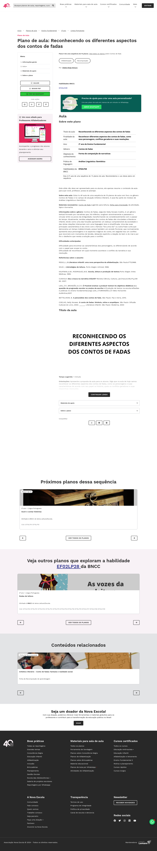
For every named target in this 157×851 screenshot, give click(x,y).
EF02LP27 (86, 609)
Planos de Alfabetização (80, 757)
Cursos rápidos (120, 767)
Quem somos (32, 809)
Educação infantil (34, 757)
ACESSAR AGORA (35, 159)
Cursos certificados (108, 5)
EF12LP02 (27, 609)
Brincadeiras (32, 767)
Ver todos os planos (78, 538)
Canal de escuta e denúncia (82, 813)
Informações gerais (29, 62)
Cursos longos (120, 771)
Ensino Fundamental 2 (123, 760)
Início (19, 30)
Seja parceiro (32, 816)
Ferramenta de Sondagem (81, 749)
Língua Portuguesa (77, 30)
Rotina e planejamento (123, 764)
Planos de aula (31, 30)
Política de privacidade (80, 809)
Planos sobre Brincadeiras (81, 760)
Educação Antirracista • (124, 749)
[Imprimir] (24, 104)
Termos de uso (76, 802)
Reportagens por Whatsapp (38, 785)
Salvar (35, 83)
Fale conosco (32, 806)
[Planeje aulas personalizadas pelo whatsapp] (152, 822)
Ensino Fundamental (49, 30)
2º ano (63, 30)
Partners (30, 823)
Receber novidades (125, 803)
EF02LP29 (101, 609)
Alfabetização (33, 760)
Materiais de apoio (29, 71)
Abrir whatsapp (91, 107)
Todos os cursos (120, 746)
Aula (24, 66)
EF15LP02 (42, 609)
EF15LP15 (36, 524)
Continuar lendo (99, 395)
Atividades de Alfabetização (82, 771)
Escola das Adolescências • (38, 778)
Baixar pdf (35, 88)
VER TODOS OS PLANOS (78, 622)
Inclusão (30, 764)
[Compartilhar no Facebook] (38, 104)
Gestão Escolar (33, 774)
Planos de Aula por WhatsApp (83, 767)
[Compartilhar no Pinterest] (46, 104)
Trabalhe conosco (34, 813)
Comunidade (124, 4)
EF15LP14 (49, 609)
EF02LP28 (63, 88)
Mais (135, 5)
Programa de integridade (80, 806)
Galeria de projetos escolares (39, 781)
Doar (78, 723)
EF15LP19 (78, 609)
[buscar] (53, 5)
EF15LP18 (71, 609)
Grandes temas (33, 749)
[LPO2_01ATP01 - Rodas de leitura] (78, 582)
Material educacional (79, 764)
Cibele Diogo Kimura (69, 68)
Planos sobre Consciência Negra (84, 753)
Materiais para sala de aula (85, 5)
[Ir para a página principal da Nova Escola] (6, 7)
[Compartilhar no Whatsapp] (31, 104)
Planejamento (33, 771)
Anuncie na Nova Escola (37, 827)
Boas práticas (65, 5)
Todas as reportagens (36, 746)
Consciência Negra (35, 753)
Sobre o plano (27, 75)
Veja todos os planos (97, 54)
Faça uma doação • (35, 820)
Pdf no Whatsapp (35, 94)
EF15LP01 (29, 524)
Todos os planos (77, 746)
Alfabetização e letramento (125, 757)
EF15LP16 (63, 609)
